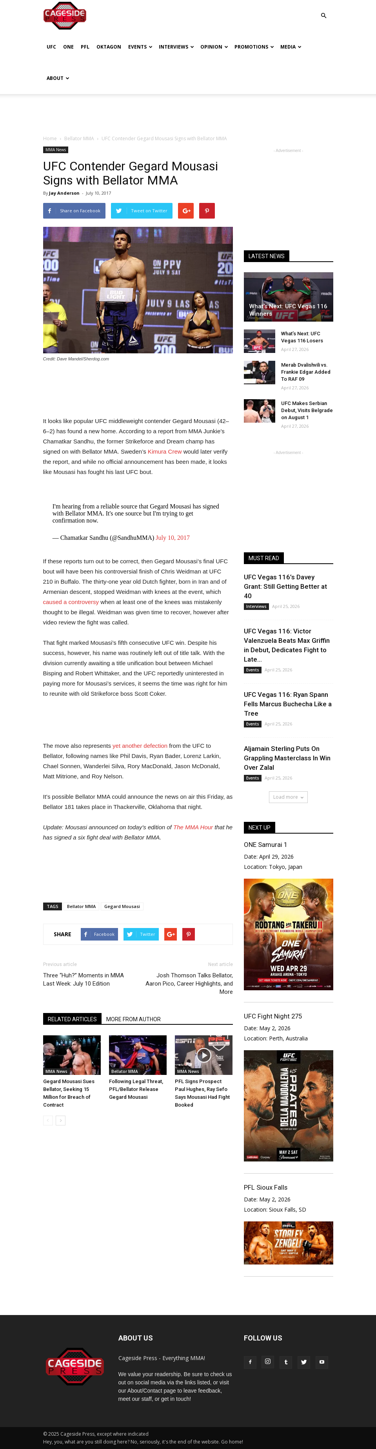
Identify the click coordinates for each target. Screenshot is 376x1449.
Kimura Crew (164, 451)
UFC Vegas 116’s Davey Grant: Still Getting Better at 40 (285, 586)
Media (291, 46)
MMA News (55, 149)
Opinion (214, 46)
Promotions (254, 46)
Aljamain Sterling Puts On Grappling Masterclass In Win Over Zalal (287, 758)
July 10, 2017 (173, 537)
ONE (68, 46)
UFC (51, 46)
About (58, 78)
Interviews (176, 46)
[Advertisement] (188, 111)
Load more (288, 797)
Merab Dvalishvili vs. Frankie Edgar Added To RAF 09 (306, 372)
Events (140, 46)
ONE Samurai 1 (265, 844)
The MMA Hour (193, 827)
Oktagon (108, 46)
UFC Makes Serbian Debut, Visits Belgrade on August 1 (307, 410)
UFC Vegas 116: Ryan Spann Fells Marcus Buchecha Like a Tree (288, 704)
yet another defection (140, 745)
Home (50, 138)
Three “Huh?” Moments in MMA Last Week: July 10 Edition (83, 979)
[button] (323, 10)
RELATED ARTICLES (72, 1019)
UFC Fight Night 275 (273, 1016)
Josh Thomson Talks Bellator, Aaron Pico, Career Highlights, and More (189, 983)
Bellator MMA (81, 906)
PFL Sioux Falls (265, 1187)
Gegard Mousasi (122, 906)
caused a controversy (71, 602)
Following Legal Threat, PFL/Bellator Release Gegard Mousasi (136, 1089)
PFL (85, 46)
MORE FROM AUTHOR (133, 1019)
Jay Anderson (64, 193)
